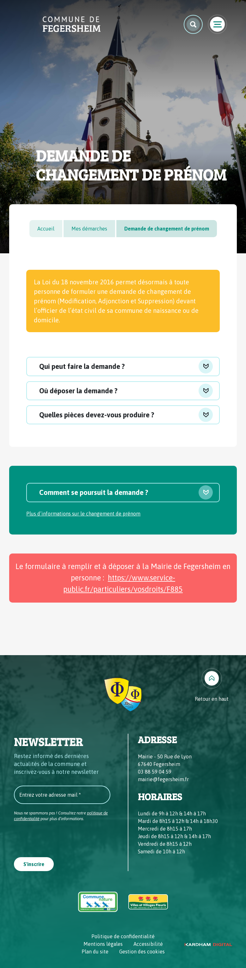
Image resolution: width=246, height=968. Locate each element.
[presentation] (62, 837)
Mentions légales (103, 944)
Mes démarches (89, 228)
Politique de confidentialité (123, 936)
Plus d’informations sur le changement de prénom (83, 513)
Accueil (45, 228)
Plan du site (95, 951)
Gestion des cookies (142, 951)
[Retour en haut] (212, 685)
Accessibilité (148, 944)
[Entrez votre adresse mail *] (62, 795)
